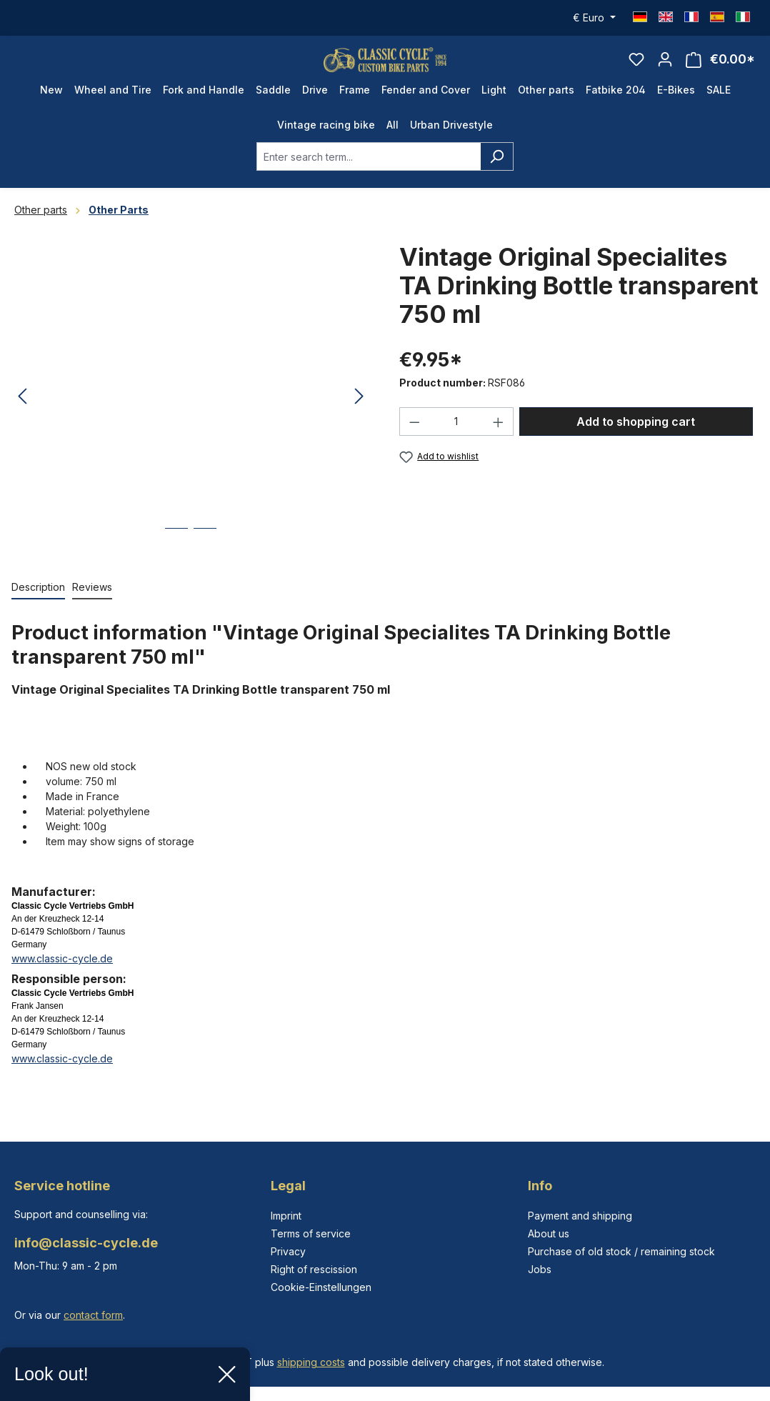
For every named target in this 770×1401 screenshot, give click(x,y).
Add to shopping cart (635, 440)
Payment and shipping (580, 1216)
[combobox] (368, 175)
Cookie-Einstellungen (321, 1287)
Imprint (286, 1216)
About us (548, 1233)
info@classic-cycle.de (86, 1242)
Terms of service (311, 1233)
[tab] (38, 606)
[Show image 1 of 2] (176, 558)
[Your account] (665, 68)
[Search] (497, 175)
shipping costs (311, 1362)
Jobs (539, 1269)
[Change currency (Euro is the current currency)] (594, 18)
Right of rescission (314, 1269)
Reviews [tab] (92, 605)
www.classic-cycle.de (62, 977)
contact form (93, 1315)
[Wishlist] (636, 68)
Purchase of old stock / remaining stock (621, 1251)
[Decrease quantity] (414, 440)
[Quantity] (457, 440)
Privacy (288, 1251)
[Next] (359, 415)
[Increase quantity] (499, 440)
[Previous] (22, 415)
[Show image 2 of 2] (205, 558)
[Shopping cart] (720, 69)
